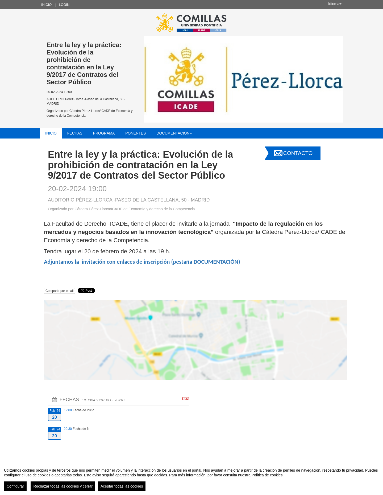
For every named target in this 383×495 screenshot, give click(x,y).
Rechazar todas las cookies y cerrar (63, 486)
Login (64, 5)
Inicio (46, 5)
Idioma (335, 4)
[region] (191, 477)
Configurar (15, 486)
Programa (104, 133)
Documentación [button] (174, 133)
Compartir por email (59, 291)
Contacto (298, 153)
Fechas (74, 133)
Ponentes (135, 133)
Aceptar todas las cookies (122, 486)
